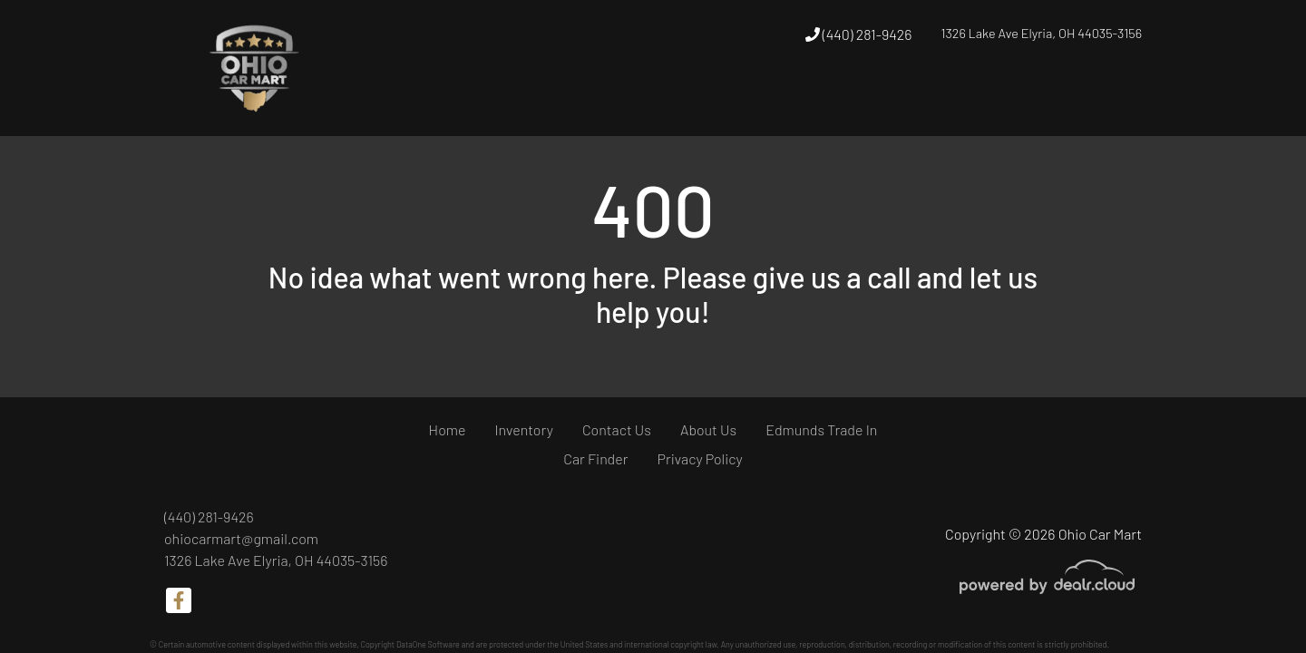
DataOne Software (428, 644)
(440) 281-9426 (858, 34)
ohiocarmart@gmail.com (241, 538)
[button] (750, 102)
